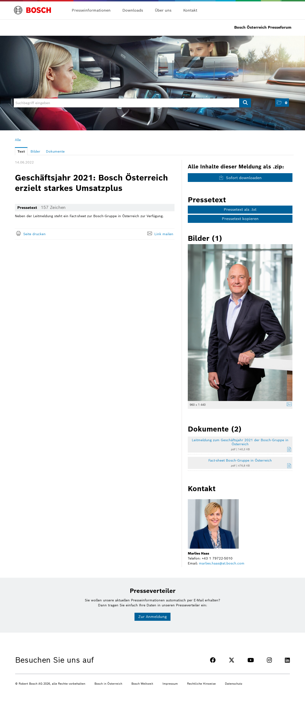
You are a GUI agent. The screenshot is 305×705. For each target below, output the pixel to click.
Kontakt (190, 10)
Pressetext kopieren (240, 218)
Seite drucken (34, 234)
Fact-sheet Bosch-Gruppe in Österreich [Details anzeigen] (240, 460)
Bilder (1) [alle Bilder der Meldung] (205, 238)
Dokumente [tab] (55, 151)
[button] (282, 102)
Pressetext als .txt (240, 209)
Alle (18, 140)
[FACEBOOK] (213, 660)
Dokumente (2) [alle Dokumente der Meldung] (215, 428)
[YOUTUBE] (250, 660)
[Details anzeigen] (288, 405)
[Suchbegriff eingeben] (132, 102)
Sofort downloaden (240, 177)
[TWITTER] (231, 660)
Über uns (163, 10)
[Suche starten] (245, 102)
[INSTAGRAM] (269, 660)
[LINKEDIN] (287, 660)
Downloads (132, 10)
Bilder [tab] (35, 151)
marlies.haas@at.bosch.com (221, 563)
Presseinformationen (91, 10)
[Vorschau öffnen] (240, 322)
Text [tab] (21, 151)
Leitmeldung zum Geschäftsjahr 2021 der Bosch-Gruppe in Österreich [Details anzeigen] (240, 442)
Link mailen (163, 234)
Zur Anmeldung (152, 616)
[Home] (32, 7)
